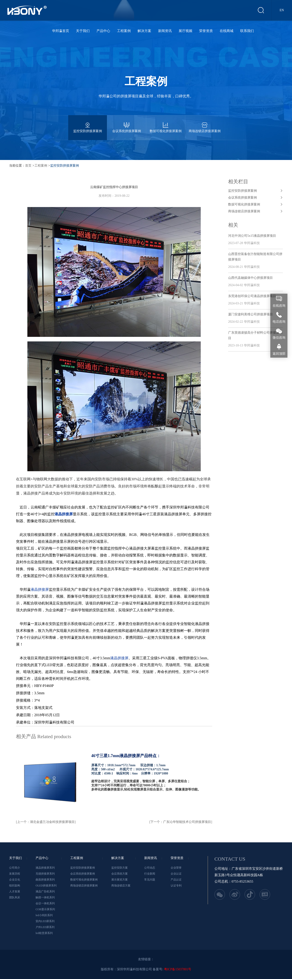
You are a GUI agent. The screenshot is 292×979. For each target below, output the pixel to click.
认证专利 (176, 885)
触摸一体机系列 (45, 897)
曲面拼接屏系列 (45, 879)
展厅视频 (185, 31)
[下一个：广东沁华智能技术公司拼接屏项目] (180, 822)
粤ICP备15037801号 (177, 969)
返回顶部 (279, 353)
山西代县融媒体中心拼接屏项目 (250, 277)
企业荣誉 (176, 867)
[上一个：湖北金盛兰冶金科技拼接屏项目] (46, 822)
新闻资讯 (165, 31)
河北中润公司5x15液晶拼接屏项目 (252, 235)
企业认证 (176, 873)
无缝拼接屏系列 (45, 873)
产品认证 (176, 879)
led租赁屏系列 (44, 933)
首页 (28, 165)
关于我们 (83, 31)
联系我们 (247, 31)
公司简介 (14, 867)
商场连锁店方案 (120, 885)
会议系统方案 (119, 873)
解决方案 (144, 31)
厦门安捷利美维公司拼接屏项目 (250, 314)
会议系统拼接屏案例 (126, 124)
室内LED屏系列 (45, 921)
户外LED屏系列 (45, 927)
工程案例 (124, 31)
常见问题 (149, 879)
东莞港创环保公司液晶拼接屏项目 (252, 296)
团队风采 (14, 897)
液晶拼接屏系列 (45, 867)
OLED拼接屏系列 (46, 885)
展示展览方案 (119, 879)
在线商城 (226, 31)
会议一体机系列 (45, 903)
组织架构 (14, 885)
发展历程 (14, 873)
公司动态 (149, 867)
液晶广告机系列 (45, 891)
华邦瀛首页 (60, 31)
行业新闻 (149, 873)
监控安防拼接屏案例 (87, 124)
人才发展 (14, 891)
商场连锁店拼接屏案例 (204, 124)
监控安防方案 (119, 867)
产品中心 (103, 31)
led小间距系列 (44, 915)
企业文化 (14, 879)
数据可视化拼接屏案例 (165, 124)
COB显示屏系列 (45, 909)
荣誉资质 (206, 31)
